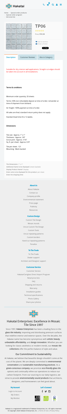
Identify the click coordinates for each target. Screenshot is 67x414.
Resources (33, 210)
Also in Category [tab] (46, 57)
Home (6, 13)
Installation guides (33, 292)
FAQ (33, 281)
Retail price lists (33, 278)
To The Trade (33, 254)
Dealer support (33, 257)
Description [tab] (11, 57)
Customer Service (33, 271)
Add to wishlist (42, 42)
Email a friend (41, 44)
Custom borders (33, 237)
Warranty (33, 288)
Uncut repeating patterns (33, 234)
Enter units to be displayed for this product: (21, 172)
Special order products (19, 13)
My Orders (15, 395)
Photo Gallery (33, 298)
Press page (33, 203)
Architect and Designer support (33, 261)
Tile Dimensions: (12, 164)
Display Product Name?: (14, 169)
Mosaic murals (33, 223)
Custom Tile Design (33, 220)
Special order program (14, 15)
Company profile (33, 196)
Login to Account (15, 391)
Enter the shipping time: (14, 175)
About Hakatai (33, 189)
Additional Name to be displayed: (18, 167)
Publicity (33, 206)
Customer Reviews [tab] (27, 57)
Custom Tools (33, 230)
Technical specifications (33, 295)
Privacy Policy (54, 411)
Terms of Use (43, 411)
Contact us (33, 193)
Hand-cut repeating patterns (33, 241)
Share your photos (33, 302)
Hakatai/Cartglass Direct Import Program (33, 274)
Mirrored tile (10, 17)
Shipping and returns (33, 285)
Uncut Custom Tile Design (33, 227)
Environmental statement (33, 199)
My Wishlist (15, 398)
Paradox (33, 244)
